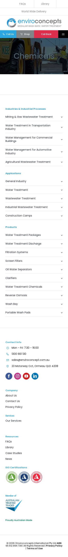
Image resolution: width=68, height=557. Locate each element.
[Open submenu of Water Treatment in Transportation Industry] (60, 128)
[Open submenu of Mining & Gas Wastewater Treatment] (60, 118)
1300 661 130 (19, 354)
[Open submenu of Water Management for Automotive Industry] (60, 152)
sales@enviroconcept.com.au (31, 360)
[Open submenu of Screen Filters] (60, 262)
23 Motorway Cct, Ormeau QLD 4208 (35, 366)
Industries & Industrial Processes (25, 108)
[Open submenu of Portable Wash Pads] (60, 313)
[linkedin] (35, 376)
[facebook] (8, 376)
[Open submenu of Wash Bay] (60, 305)
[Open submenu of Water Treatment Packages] (60, 236)
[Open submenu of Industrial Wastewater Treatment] (60, 208)
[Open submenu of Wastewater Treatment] (60, 199)
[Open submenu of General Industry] (60, 182)
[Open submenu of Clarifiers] (60, 279)
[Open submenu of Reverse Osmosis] (60, 296)
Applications (13, 173)
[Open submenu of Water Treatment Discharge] (60, 245)
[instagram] (17, 376)
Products (11, 227)
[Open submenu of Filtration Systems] (60, 253)
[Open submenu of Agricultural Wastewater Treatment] (60, 163)
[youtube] (26, 376)
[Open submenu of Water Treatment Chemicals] (60, 288)
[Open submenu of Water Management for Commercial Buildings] (60, 140)
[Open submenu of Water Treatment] (60, 191)
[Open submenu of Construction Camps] (60, 217)
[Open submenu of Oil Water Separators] (60, 270)
